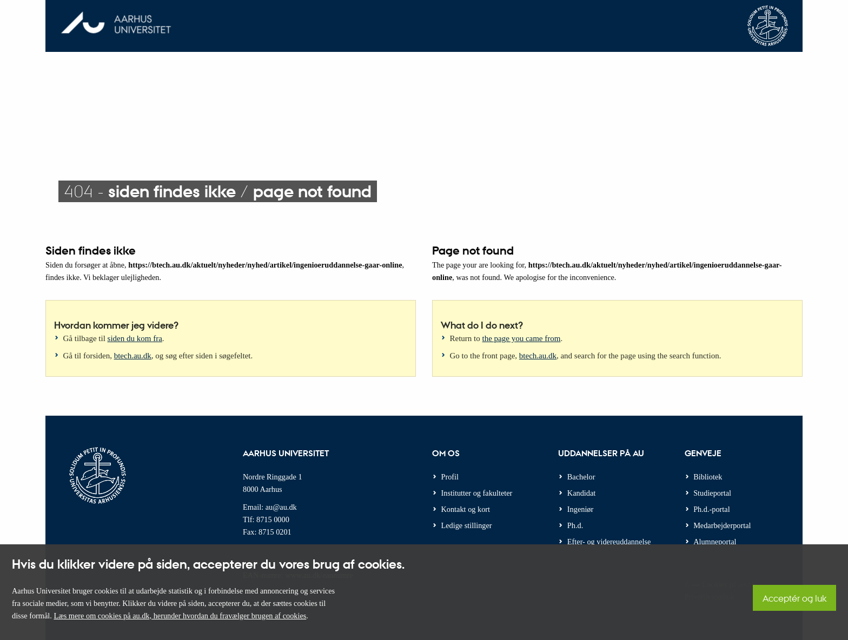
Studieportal (712, 493)
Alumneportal (714, 541)
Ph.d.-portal (711, 509)
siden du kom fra (135, 338)
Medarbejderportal (722, 525)
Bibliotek (707, 476)
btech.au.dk (132, 355)
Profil (450, 476)
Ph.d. (575, 525)
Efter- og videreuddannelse (609, 541)
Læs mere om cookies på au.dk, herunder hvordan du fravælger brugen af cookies (180, 615)
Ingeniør (580, 509)
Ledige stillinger (466, 525)
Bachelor (581, 476)
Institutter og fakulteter (477, 493)
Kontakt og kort (466, 509)
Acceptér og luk (794, 598)
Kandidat (581, 493)
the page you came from (521, 338)
